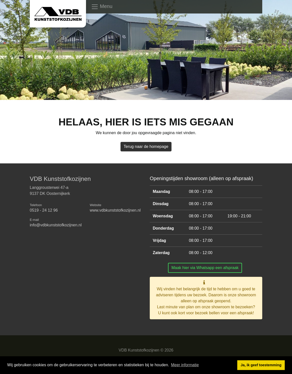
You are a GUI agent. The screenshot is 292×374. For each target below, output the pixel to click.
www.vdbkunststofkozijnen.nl (115, 210)
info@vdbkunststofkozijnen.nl (56, 225)
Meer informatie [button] (185, 365)
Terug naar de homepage (146, 146)
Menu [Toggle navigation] (101, 6)
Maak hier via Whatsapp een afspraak (205, 268)
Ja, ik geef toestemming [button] (261, 365)
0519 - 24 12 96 (44, 210)
